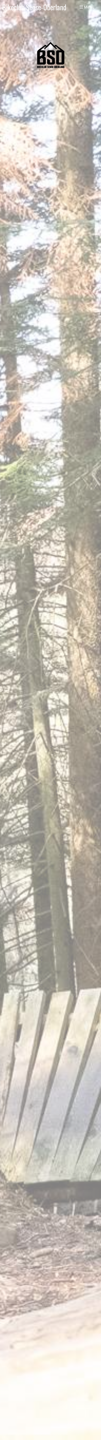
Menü (87, 7)
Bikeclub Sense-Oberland (34, 7)
